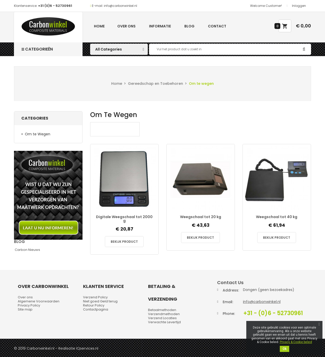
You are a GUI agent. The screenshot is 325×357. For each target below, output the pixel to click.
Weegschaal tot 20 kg (200, 217)
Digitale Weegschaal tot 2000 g (124, 219)
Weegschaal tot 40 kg (276, 217)
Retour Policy (93, 305)
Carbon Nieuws (27, 249)
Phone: (229, 313)
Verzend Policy (95, 297)
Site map (25, 309)
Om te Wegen (37, 134)
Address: (231, 290)
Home (99, 26)
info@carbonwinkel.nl (262, 301)
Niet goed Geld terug (100, 301)
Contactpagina (95, 309)
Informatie (160, 26)
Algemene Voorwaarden (38, 301)
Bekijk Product (124, 241)
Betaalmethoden (162, 309)
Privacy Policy (29, 305)
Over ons (126, 26)
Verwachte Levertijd (164, 322)
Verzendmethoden (164, 314)
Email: (228, 301)
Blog (189, 26)
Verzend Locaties (162, 318)
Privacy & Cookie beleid (296, 342)
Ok (284, 349)
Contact (217, 26)
